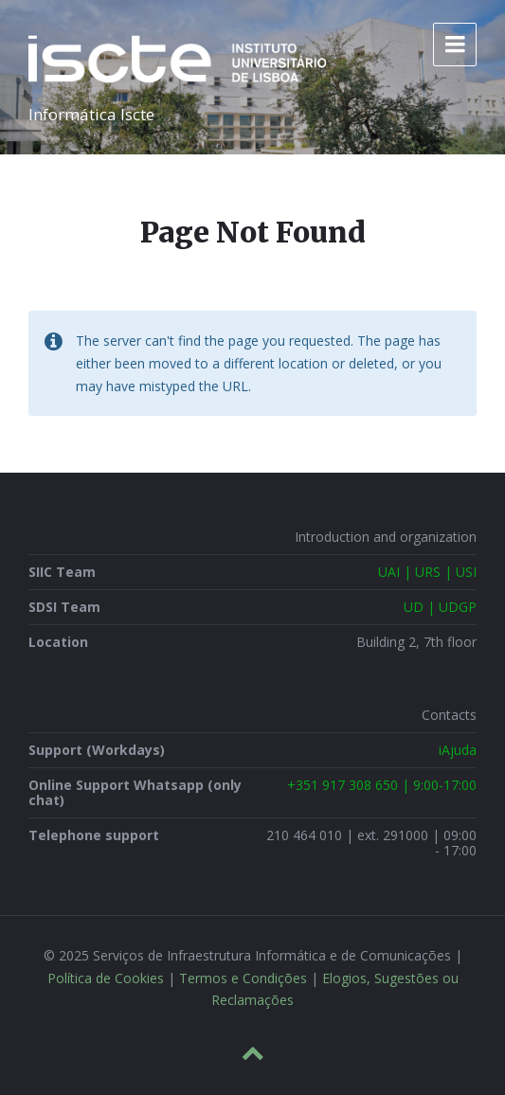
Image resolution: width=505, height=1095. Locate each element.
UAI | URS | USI (427, 572)
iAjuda (458, 750)
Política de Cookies (105, 978)
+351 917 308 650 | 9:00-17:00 (382, 785)
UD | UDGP (440, 607)
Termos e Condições (243, 978)
